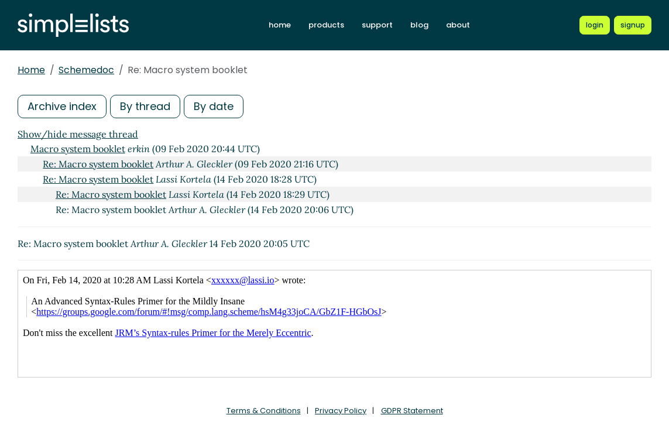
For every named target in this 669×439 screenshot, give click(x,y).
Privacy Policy (340, 410)
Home (31, 70)
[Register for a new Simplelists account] (632, 25)
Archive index (62, 106)
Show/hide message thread (78, 134)
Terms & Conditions (264, 410)
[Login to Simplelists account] (594, 25)
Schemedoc (86, 70)
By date (214, 106)
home (280, 24)
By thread (145, 106)
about (458, 24)
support (377, 24)
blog (419, 24)
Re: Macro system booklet (98, 164)
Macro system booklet (77, 149)
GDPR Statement (412, 410)
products (326, 24)
